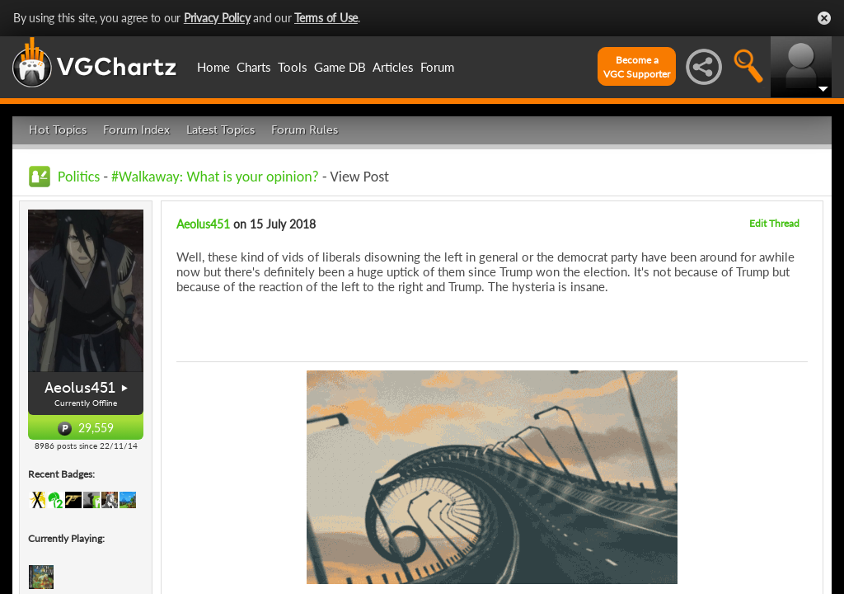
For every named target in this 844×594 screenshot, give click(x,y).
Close (824, 18)
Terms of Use (326, 18)
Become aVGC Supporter (636, 67)
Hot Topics (58, 130)
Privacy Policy (217, 18)
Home (213, 66)
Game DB (340, 66)
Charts (254, 66)
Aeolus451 (80, 387)
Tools (292, 66)
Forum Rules (304, 130)
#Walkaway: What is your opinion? (215, 176)
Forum (437, 66)
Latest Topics (220, 130)
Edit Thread (774, 223)
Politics (79, 176)
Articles (393, 66)
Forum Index (136, 130)
